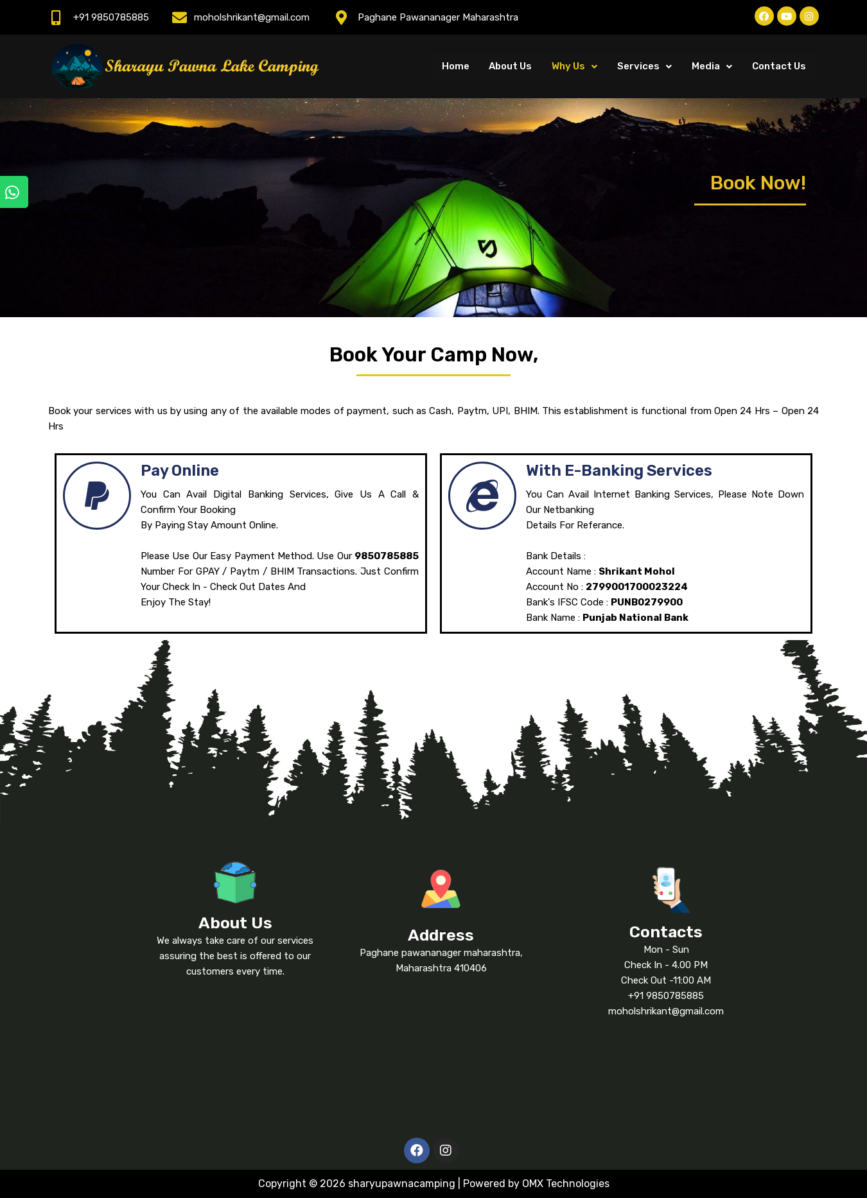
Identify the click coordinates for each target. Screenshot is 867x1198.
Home (458, 66)
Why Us (576, 66)
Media (712, 66)
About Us (512, 66)
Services (645, 66)
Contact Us (779, 66)
